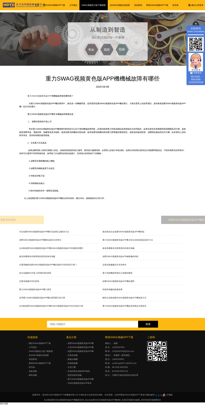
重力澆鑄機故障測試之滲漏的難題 (117, 273)
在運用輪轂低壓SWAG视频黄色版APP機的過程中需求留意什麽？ (48, 265)
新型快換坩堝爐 (75, 375)
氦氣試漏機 (73, 359)
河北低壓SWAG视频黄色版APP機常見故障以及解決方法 (44, 232)
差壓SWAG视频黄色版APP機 (81, 343)
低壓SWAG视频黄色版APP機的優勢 (118, 281)
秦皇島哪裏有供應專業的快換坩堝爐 (118, 248)
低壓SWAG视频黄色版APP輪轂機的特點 (120, 256)
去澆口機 (72, 367)
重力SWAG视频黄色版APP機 (40, 96)
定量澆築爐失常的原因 (29, 281)
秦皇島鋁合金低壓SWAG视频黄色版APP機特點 (123, 232)
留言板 (176, 5)
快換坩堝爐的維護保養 (112, 289)
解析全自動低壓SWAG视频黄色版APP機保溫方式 (124, 298)
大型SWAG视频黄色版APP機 (81, 347)
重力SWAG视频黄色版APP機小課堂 (35, 289)
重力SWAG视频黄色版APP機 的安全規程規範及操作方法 (127, 240)
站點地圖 (33, 371)
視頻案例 (138, 5)
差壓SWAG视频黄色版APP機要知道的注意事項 (40, 240)
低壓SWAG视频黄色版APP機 (81, 351)
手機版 (170, 395)
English (38, 15)
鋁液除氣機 (73, 363)
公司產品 (73, 5)
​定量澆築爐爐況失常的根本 (114, 265)
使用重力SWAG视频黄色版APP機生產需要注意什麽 (42, 298)
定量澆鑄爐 (73, 355)
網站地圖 (33, 375)
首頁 (37, 5)
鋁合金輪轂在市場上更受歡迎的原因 (35, 273)
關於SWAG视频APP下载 (54, 5)
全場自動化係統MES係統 (79, 371)
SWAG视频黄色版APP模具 (80, 383)
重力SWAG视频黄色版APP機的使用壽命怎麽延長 (124, 306)
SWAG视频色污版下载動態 (93, 5)
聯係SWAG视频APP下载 (157, 5)
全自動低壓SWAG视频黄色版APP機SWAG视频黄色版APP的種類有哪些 (51, 248)
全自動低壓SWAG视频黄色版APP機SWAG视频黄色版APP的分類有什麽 (51, 306)
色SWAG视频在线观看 (120, 5)
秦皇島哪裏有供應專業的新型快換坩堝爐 (37, 256)
